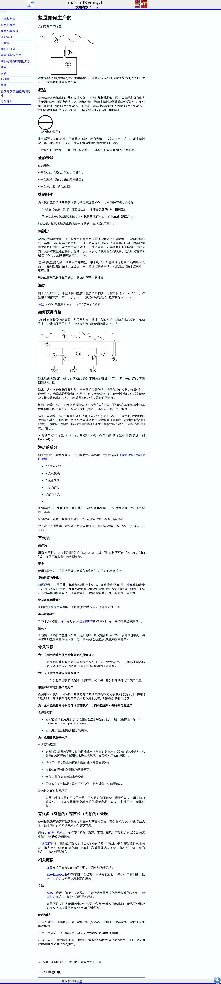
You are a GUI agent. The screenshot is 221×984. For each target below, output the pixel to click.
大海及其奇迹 (15, 31)
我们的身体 (14, 49)
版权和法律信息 (72, 981)
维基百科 (48, 843)
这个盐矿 (48, 922)
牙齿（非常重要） (12, 55)
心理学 (11, 79)
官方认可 (12, 37)
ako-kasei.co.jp (57, 874)
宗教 (9, 73)
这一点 (65, 621)
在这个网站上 (56, 832)
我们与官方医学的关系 (15, 61)
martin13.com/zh (86, 3)
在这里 (55, 607)
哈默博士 (12, 43)
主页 (9, 13)
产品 (62, 589)
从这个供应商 (85, 621)
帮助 (9, 85)
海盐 (41, 304)
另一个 (46, 933)
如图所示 (44, 585)
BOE (50, 892)
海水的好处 (14, 25)
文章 (50, 867)
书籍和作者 (14, 19)
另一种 (125, 585)
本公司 (102, 409)
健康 (9, 67)
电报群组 (12, 101)
